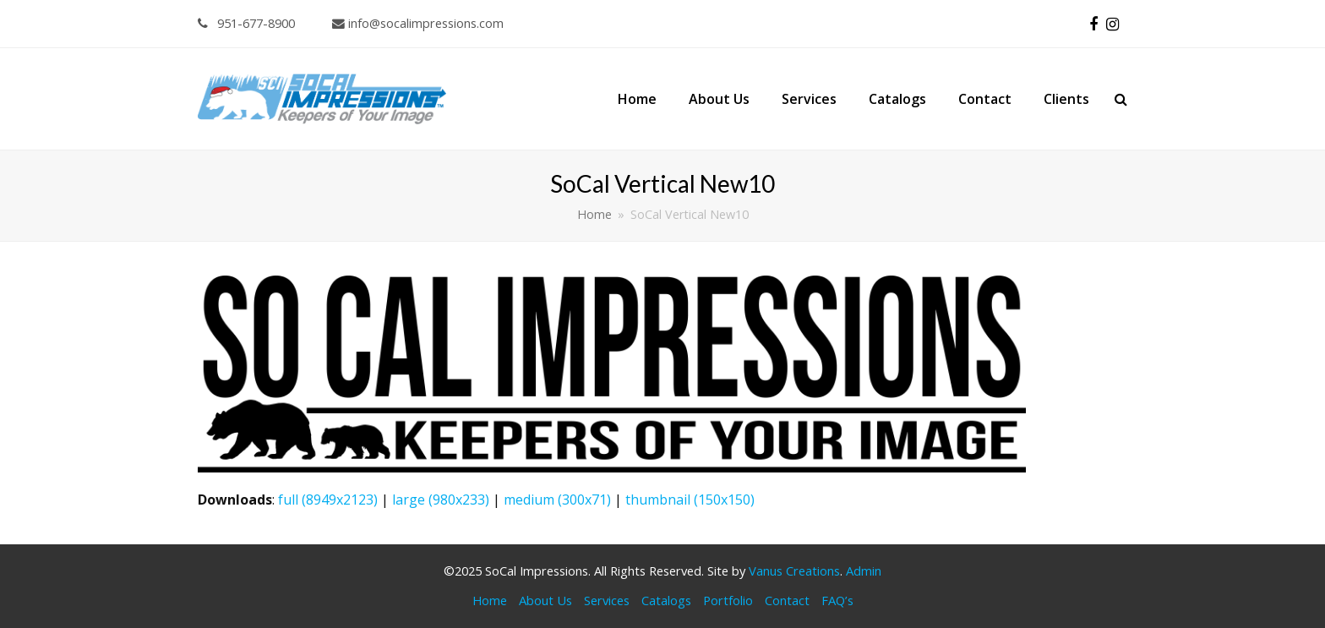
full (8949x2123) (328, 499)
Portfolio (728, 600)
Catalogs (666, 600)
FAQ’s (837, 600)
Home (489, 600)
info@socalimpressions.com (418, 22)
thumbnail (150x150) (690, 499)
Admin (863, 570)
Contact (787, 600)
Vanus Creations (794, 570)
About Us (545, 600)
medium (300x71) (557, 499)
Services (607, 600)
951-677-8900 (246, 22)
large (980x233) (440, 499)
